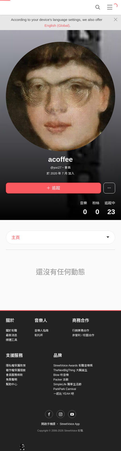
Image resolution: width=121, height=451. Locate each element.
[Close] (115, 20)
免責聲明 (11, 379)
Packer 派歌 (61, 379)
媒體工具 (11, 340)
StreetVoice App (70, 424)
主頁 (15, 237)
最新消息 (11, 335)
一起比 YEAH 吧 (63, 393)
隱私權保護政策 (16, 365)
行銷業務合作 (80, 330)
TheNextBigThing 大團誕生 (70, 370)
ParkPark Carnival (64, 389)
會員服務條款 (14, 375)
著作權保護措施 (16, 370)
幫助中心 (11, 384)
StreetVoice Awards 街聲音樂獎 (73, 365)
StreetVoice (25, 7)
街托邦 (38, 335)
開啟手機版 (48, 424)
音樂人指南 (41, 330)
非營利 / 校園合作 (83, 335)
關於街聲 (11, 330)
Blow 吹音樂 (61, 375)
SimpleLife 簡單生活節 (67, 384)
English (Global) (57, 25)
